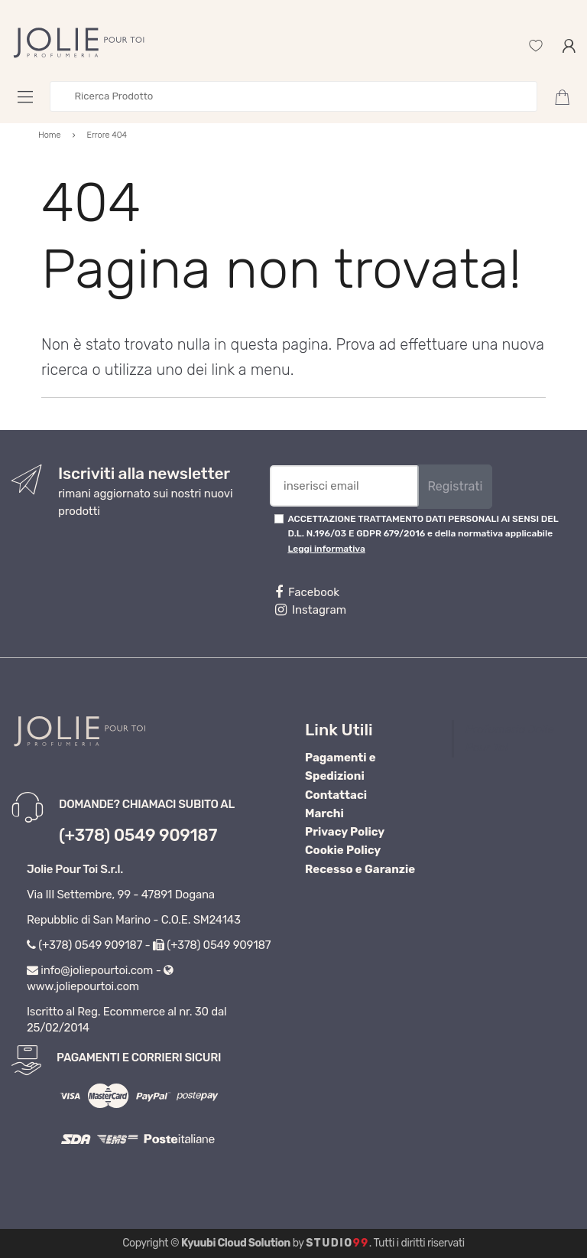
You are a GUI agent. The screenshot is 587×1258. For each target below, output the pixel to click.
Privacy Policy (344, 832)
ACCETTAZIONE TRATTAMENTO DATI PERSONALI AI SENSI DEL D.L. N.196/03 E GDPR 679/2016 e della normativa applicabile (422, 533)
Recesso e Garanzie (360, 869)
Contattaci (336, 795)
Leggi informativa (326, 548)
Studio (337, 1243)
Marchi (324, 813)
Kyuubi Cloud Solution (235, 1243)
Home (49, 135)
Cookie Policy (343, 850)
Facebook (307, 592)
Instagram (310, 610)
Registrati (454, 486)
